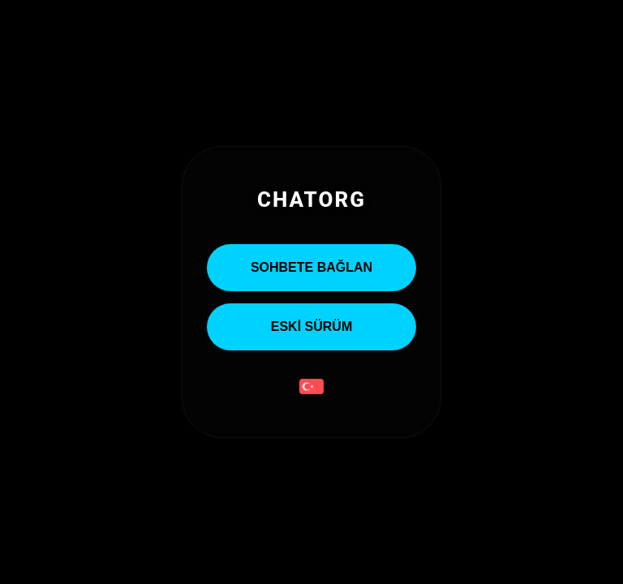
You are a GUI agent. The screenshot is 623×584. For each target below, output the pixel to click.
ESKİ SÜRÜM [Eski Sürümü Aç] (311, 326)
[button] (311, 388)
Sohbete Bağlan (311, 267)
